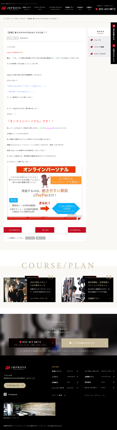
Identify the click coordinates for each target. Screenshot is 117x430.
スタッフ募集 (57, 395)
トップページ (8, 19)
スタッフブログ (19, 19)
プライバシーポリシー (93, 395)
